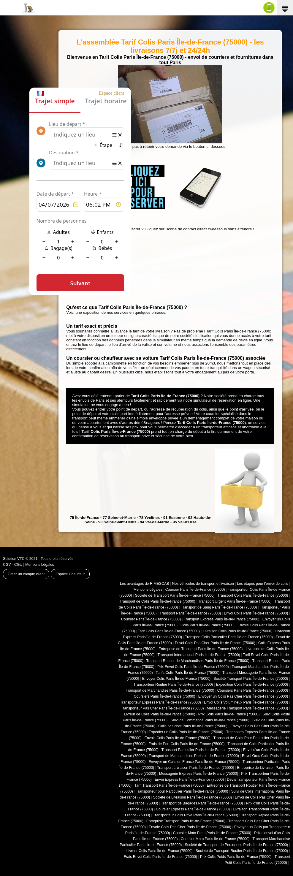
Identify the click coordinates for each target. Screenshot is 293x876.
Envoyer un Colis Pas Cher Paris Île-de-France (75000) (243, 696)
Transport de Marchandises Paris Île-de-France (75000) (194, 756)
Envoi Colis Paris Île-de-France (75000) (256, 613)
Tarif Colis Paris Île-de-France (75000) (169, 631)
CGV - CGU (12, 565)
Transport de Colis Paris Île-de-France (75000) (157, 601)
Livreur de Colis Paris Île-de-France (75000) (159, 714)
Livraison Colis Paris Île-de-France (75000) (238, 631)
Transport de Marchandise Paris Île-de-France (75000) (170, 690)
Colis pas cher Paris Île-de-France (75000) (192, 726)
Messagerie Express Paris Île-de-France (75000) (198, 774)
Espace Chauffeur (70, 574)
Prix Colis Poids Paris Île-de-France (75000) (236, 857)
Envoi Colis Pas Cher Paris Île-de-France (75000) (215, 643)
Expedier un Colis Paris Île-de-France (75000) (186, 732)
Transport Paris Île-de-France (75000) (190, 613)
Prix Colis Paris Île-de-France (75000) (229, 714)
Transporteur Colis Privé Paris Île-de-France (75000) (195, 815)
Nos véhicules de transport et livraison (203, 584)
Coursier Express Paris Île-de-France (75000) (193, 809)
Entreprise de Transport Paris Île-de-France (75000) (201, 649)
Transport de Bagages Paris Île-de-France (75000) (202, 803)
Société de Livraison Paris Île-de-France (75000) (192, 797)
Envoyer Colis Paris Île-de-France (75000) (176, 679)
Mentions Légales (39, 565)
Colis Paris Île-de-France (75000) (207, 625)
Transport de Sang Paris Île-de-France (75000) (219, 607)
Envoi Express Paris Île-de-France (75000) (189, 779)
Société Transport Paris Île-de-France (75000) (250, 679)
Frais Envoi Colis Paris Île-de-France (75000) (160, 857)
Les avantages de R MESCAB (144, 584)
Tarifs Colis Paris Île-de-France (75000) (187, 673)
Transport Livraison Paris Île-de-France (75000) (195, 768)
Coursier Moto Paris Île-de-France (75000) (215, 839)
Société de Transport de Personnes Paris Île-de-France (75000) (236, 845)
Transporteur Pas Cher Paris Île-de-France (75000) (162, 708)
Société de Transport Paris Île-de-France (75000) (175, 595)
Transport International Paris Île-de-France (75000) (199, 655)
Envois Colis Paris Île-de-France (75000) (177, 738)
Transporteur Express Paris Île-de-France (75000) (160, 702)
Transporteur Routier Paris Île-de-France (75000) (173, 684)
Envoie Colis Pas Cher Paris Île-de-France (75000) (190, 827)
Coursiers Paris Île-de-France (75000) (164, 696)
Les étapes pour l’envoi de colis (262, 584)
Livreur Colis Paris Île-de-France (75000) (159, 851)
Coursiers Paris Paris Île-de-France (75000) (252, 690)
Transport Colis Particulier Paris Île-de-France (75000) (229, 637)
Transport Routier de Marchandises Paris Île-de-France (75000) (197, 661)
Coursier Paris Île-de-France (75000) (195, 589)
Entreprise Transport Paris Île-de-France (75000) (185, 821)
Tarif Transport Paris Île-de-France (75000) (169, 785)
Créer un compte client (26, 574)
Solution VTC (14, 559)
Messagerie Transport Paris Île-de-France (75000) (247, 708)
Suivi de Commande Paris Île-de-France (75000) (209, 720)
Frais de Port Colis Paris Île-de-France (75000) (186, 744)
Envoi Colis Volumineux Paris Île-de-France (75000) (246, 702)
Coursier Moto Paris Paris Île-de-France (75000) (212, 833)
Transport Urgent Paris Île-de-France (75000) (235, 601)
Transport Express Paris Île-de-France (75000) (221, 619)
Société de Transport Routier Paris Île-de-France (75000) (242, 851)
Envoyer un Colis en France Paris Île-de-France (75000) (194, 762)
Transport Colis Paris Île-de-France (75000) (253, 595)
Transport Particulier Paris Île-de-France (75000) (200, 750)
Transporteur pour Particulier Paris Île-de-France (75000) (182, 791)
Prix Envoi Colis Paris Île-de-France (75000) (193, 667)
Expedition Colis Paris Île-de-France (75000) (252, 684)
